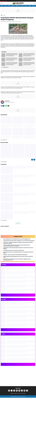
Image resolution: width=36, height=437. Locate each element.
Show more (18, 223)
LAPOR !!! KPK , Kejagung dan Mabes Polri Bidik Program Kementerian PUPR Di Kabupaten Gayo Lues (18, 243)
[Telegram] (5, 106)
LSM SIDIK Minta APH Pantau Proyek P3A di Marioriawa (13, 250)
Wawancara (18, 5)
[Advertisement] (18, 376)
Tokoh (26, 5)
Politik (5, 5)
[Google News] (19, 391)
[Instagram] (14, 391)
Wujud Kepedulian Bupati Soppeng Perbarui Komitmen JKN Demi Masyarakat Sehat (18, 257)
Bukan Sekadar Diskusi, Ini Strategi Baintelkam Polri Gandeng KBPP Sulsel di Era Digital (18, 253)
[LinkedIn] (24, 391)
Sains (22, 5)
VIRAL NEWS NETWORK (21, 396)
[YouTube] (17, 391)
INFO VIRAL (14, 396)
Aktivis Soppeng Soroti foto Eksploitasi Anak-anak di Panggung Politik (16, 239)
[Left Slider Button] (32, 160)
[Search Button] (35, 3)
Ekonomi (12, 5)
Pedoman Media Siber (22, 393)
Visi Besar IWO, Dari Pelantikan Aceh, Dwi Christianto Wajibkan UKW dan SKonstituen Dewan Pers (17, 260)
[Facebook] (1, 106)
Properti (33, 5)
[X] (3, 106)
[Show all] (34, 264)
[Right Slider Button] (35, 6)
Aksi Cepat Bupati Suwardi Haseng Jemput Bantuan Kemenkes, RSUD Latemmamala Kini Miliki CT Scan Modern (16, 246)
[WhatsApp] (6, 106)
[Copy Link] (8, 106)
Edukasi (29, 5)
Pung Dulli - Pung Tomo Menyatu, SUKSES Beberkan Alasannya (15, 254)
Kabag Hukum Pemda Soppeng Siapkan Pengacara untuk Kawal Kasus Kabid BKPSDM (18, 248)
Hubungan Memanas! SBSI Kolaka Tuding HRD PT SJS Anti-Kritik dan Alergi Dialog (18, 240)
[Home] (2, 15)
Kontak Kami (16, 393)
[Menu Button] (1, 3)
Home (2, 5)
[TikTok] (22, 391)
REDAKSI (11, 393)
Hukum (9, 5)
